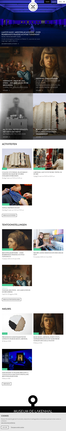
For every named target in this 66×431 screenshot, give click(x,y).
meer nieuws (6, 384)
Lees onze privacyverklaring (8, 423)
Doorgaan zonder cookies (17, 427)
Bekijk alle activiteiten (9, 215)
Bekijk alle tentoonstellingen (11, 299)
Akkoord (4, 427)
